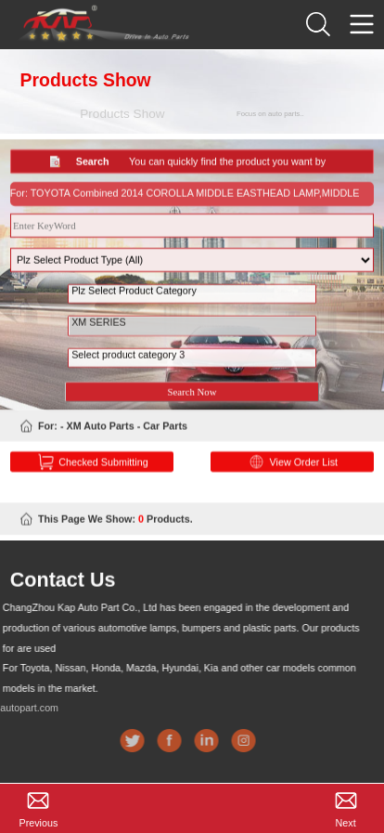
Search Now (192, 400)
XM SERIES (192, 335)
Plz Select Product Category (192, 303)
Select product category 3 (192, 368)
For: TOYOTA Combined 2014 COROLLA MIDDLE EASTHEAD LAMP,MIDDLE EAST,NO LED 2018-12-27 (185, 205)
